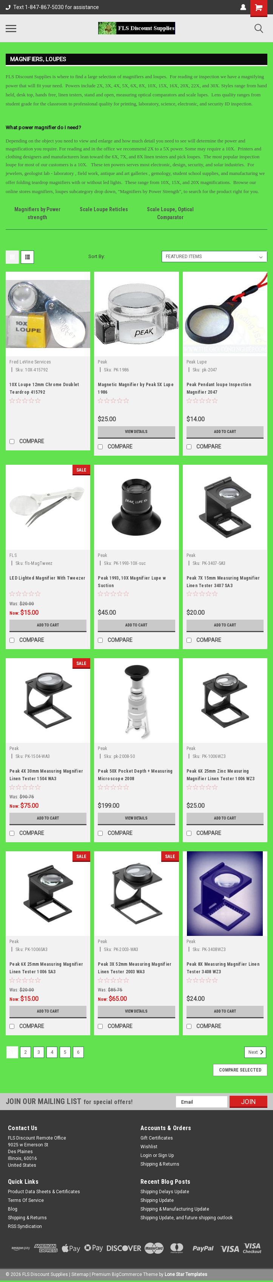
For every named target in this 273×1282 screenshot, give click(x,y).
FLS (13, 555)
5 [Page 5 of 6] (65, 1052)
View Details (136, 432)
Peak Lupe (197, 362)
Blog (12, 1209)
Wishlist (148, 1146)
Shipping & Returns (159, 1164)
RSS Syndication (25, 1226)
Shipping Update (157, 1200)
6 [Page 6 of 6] (78, 1052)
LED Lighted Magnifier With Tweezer (47, 578)
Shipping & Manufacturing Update (174, 1209)
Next (257, 1052)
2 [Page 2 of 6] (25, 1052)
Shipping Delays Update (164, 1191)
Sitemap (79, 1274)
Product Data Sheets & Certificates (44, 1191)
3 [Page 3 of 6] (38, 1052)
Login (146, 1155)
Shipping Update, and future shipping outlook (186, 1217)
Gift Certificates (156, 1138)
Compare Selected (240, 1070)
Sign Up (166, 1155)
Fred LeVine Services (30, 362)
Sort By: (96, 256)
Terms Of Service (26, 1200)
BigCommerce (127, 1274)
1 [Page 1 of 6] (12, 1052)
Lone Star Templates (186, 1274)
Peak (102, 362)
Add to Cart (225, 432)
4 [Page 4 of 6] (52, 1052)
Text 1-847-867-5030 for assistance (52, 7)
